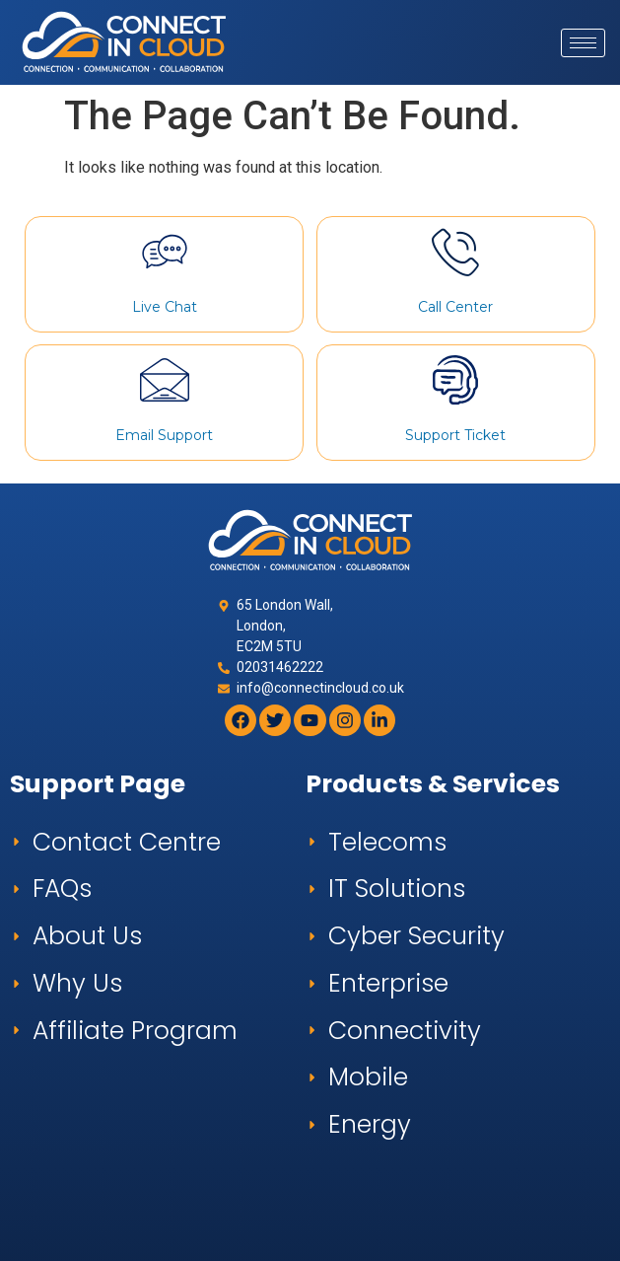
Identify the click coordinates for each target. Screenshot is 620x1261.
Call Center (455, 307)
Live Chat (164, 307)
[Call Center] (455, 251)
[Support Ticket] (455, 380)
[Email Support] (164, 380)
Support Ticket (455, 435)
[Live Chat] (164, 251)
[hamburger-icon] (583, 43)
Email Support (164, 435)
